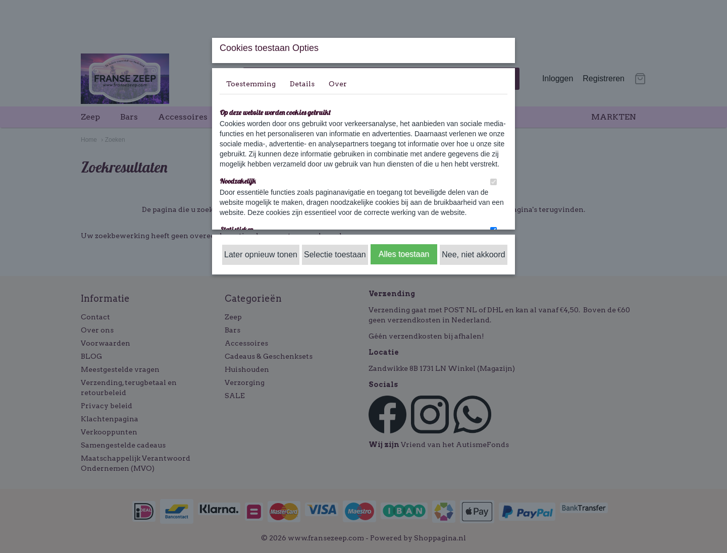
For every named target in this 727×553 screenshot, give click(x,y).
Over (338, 84)
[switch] (493, 182)
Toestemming (251, 84)
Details (302, 84)
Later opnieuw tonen (260, 254)
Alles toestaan (404, 254)
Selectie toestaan (335, 254)
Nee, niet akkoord (473, 254)
